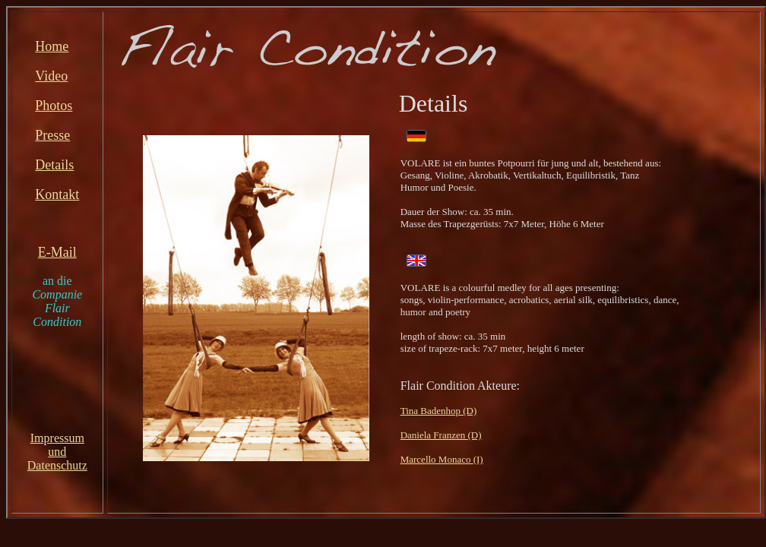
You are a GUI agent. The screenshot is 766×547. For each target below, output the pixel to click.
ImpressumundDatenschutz (57, 452)
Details (54, 164)
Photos (53, 105)
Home (51, 46)
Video (51, 76)
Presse (52, 135)
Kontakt (57, 194)
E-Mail (57, 252)
